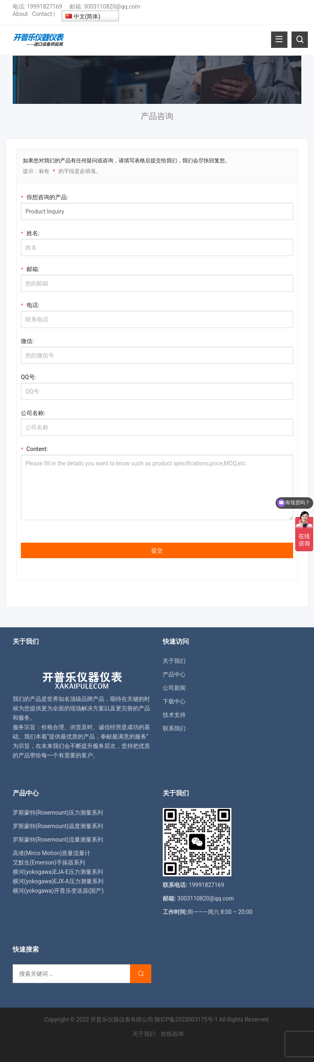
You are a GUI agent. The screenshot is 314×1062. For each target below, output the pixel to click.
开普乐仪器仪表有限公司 (121, 1019)
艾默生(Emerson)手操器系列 (49, 862)
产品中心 (174, 674)
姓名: (30, 232)
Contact (42, 14)
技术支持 (174, 715)
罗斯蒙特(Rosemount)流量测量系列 (58, 839)
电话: (30, 304)
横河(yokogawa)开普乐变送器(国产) (58, 890)
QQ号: (28, 377)
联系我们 (174, 728)
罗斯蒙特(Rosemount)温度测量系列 (58, 826)
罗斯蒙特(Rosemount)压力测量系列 (58, 812)
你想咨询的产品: (44, 196)
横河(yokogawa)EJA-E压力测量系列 (58, 872)
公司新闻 (174, 688)
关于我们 (174, 661)
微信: (27, 341)
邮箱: (30, 268)
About (20, 14)
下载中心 (174, 701)
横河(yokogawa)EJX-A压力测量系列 (58, 881)
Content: (34, 448)
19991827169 (45, 6)
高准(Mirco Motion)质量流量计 (52, 853)
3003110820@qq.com (111, 6)
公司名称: (33, 413)
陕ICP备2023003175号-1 (186, 1019)
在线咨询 (172, 1034)
